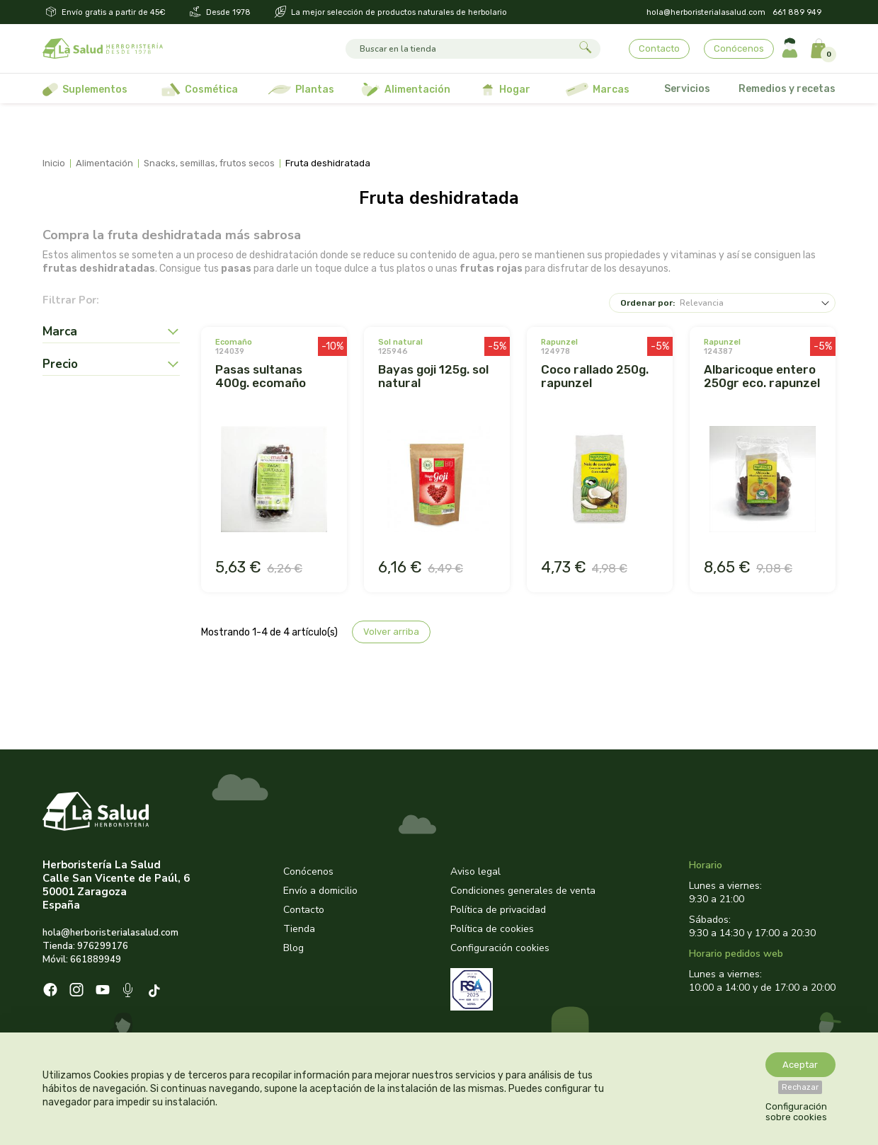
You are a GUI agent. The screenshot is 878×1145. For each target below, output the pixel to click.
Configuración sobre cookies (796, 1111)
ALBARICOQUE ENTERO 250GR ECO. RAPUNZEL (762, 376)
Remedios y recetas (787, 89)
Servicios (687, 89)
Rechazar (800, 1087)
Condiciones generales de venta (522, 890)
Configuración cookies (499, 948)
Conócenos (739, 48)
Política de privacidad (498, 909)
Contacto (659, 48)
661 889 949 (796, 12)
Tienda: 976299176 (85, 946)
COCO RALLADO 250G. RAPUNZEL (595, 376)
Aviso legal (475, 871)
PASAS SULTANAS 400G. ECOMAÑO (260, 376)
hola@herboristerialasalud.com (705, 12)
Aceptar (800, 1064)
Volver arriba (391, 631)
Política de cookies (492, 929)
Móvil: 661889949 (81, 959)
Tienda (299, 929)
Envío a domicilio (320, 890)
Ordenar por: (647, 303)
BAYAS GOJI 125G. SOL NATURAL (433, 376)
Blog (293, 948)
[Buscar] (460, 49)
